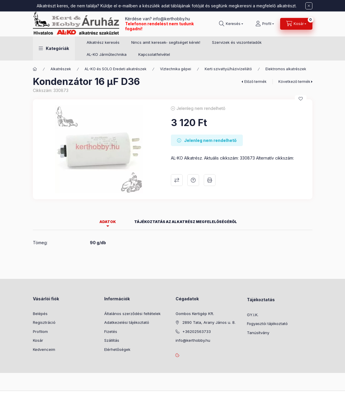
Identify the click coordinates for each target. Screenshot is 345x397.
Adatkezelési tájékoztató (126, 322)
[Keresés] (231, 24)
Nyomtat (210, 180)
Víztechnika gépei (175, 69)
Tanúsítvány (258, 332)
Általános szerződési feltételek (132, 313)
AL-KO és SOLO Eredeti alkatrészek (116, 69)
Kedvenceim (44, 349)
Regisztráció (44, 322)
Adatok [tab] (108, 222)
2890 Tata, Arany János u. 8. (208, 322)
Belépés (40, 313)
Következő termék (294, 81)
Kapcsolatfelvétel (154, 54)
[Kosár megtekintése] (296, 24)
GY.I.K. (252, 314)
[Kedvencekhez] (301, 98)
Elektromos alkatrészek (285, 69)
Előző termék (255, 81)
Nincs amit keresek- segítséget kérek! (165, 42)
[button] (54, 48)
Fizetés (110, 331)
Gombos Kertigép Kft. (195, 313)
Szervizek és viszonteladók (237, 42)
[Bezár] (308, 5)
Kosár (38, 340)
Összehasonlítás (177, 180)
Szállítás (111, 340)
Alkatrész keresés (103, 42)
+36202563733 (196, 331)
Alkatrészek (61, 69)
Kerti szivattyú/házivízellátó (228, 69)
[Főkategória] (35, 69)
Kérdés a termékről (193, 180)
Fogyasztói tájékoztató (267, 323)
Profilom (40, 331)
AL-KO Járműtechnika (107, 54)
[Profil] (264, 24)
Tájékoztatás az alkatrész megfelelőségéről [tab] (185, 222)
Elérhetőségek (117, 349)
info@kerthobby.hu (171, 18)
